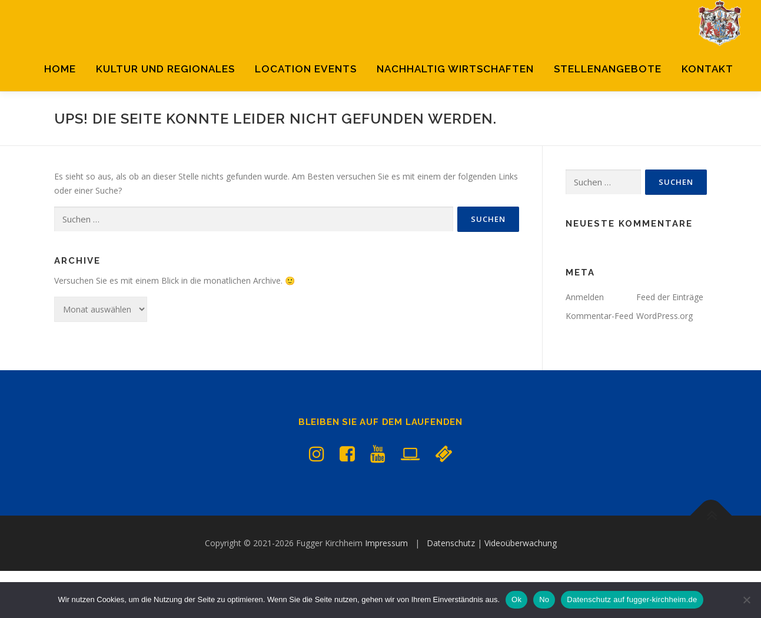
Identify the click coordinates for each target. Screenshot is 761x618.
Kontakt (707, 69)
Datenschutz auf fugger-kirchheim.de (632, 599)
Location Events (306, 69)
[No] (746, 600)
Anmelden (585, 344)
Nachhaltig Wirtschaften (455, 69)
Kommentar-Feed (599, 362)
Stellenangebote (608, 69)
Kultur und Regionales (165, 69)
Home (60, 69)
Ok (516, 599)
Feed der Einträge (669, 344)
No (544, 599)
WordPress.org (664, 362)
